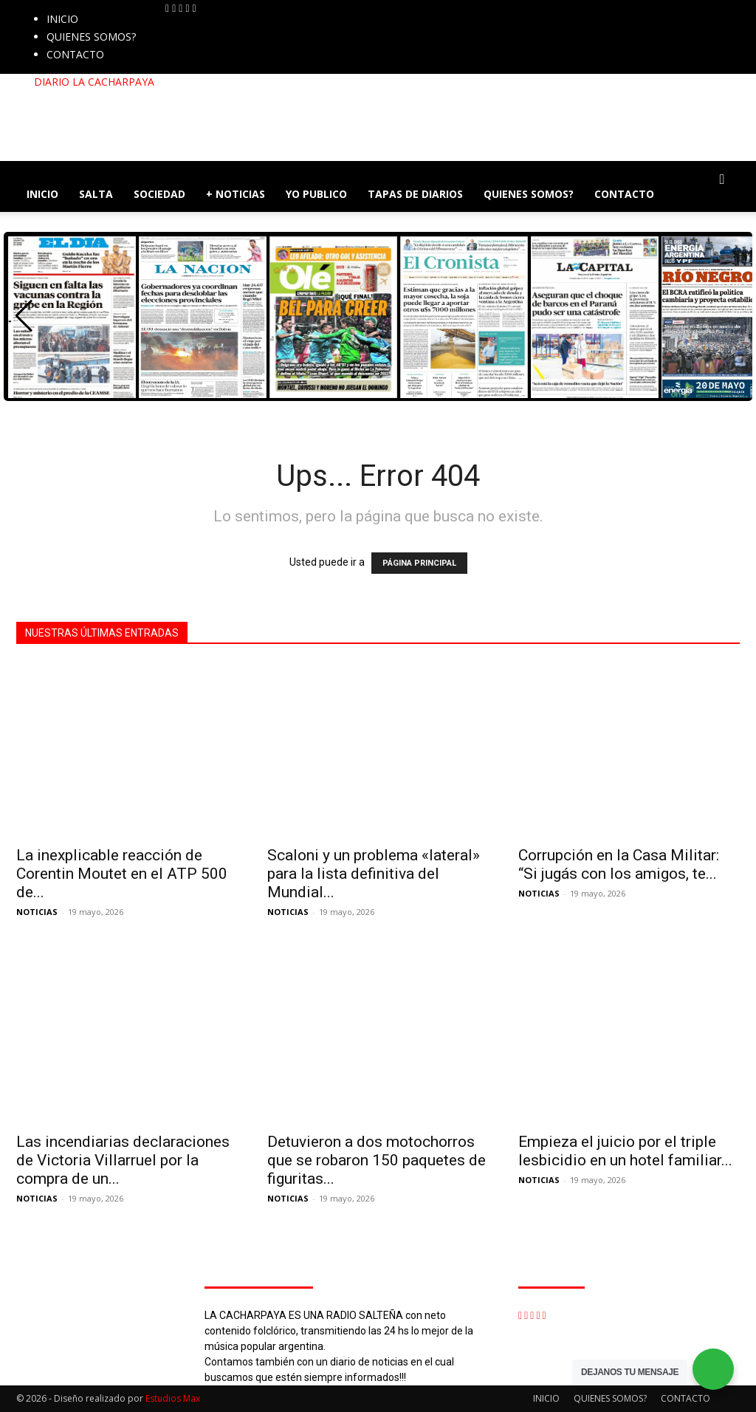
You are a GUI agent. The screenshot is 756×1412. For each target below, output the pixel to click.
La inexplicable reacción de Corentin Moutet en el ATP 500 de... (121, 873)
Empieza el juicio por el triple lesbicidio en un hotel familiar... (625, 1151)
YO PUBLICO (316, 194)
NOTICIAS (37, 911)
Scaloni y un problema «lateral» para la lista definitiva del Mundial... (373, 873)
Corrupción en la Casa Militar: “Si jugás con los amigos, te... (618, 864)
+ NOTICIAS (235, 194)
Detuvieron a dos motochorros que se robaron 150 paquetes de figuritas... (376, 1160)
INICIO (62, 19)
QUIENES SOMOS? (91, 37)
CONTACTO (75, 54)
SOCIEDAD (159, 194)
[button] (722, 180)
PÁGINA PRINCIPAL (419, 563)
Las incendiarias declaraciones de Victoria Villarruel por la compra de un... (123, 1160)
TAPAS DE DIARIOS (415, 194)
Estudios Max (172, 1398)
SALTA (96, 194)
